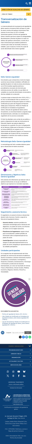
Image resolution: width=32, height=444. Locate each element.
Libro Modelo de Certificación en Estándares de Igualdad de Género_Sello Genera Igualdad (15, 318)
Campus (7, 421)
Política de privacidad (16, 438)
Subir (2, 332)
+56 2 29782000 (9, 429)
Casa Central (21, 418)
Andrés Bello (13, 421)
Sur (25, 423)
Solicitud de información (16, 388)
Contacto (21, 431)
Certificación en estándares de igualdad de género (16, 408)
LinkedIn (26, 337)
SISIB (7, 436)
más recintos (16, 425)
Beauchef (21, 421)
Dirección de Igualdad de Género (15, 10)
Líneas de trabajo (7, 14)
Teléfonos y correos (21, 429)
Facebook (23, 337)
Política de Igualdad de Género (14, 314)
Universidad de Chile (14, 436)
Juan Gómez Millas (18, 423)
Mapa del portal (12, 431)
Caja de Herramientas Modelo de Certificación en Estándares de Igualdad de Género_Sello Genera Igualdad (16, 323)
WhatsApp (30, 337)
